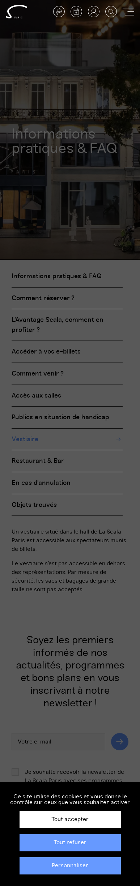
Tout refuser (70, 842)
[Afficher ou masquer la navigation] (128, 11)
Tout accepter (70, 819)
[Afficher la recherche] (111, 11)
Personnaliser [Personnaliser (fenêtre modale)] (70, 865)
